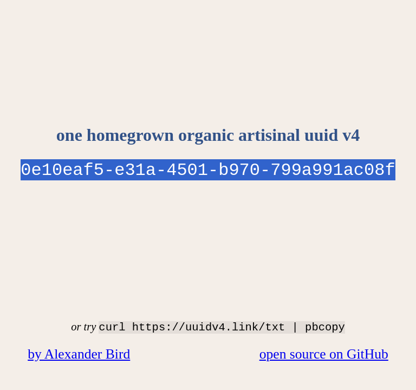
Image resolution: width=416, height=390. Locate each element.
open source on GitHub (323, 354)
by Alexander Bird (79, 354)
